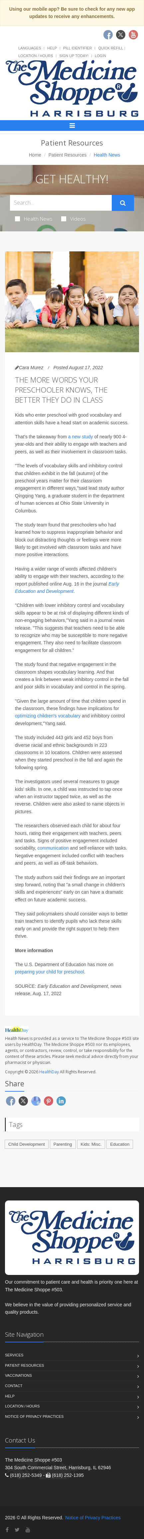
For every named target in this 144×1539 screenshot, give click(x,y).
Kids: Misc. (91, 1144)
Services (14, 1355)
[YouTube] (28, 1530)
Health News (34, 218)
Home (35, 155)
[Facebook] (7, 1530)
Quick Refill (110, 48)
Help (52, 48)
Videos (73, 218)
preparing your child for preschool (49, 971)
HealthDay (49, 1072)
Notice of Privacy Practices (34, 1416)
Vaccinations (18, 1375)
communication (53, 848)
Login (100, 56)
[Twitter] (17, 1530)
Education (119, 1144)
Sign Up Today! (73, 56)
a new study (80, 436)
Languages (29, 48)
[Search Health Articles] (61, 203)
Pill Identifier (77, 48)
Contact (13, 1386)
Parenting (63, 1144)
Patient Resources (67, 155)
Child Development (26, 1144)
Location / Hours (35, 56)
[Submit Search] (123, 203)
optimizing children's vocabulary (47, 715)
